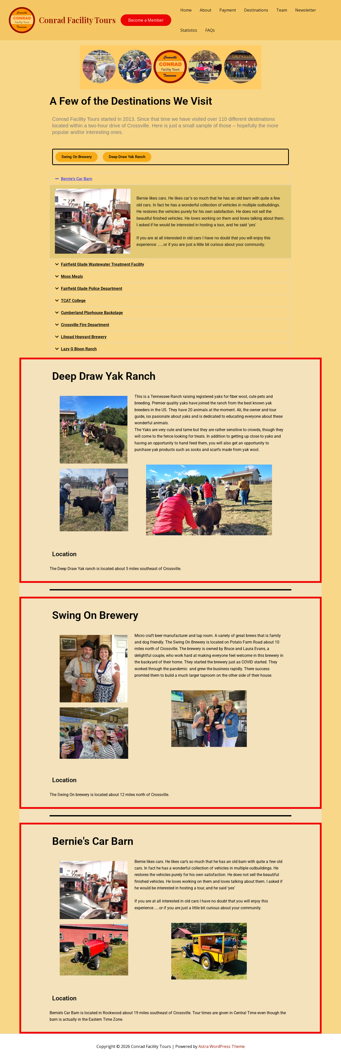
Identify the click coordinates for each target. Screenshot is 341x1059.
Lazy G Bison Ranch (79, 349)
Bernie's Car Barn (76, 178)
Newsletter (305, 10)
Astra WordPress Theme (221, 1046)
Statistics (188, 30)
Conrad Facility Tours (77, 20)
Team (281, 10)
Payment (227, 10)
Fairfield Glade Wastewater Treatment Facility (102, 264)
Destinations (256, 10)
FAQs (210, 30)
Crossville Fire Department (85, 324)
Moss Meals (72, 276)
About (205, 10)
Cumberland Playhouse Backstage (92, 312)
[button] (170, 179)
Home (186, 10)
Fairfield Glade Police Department (91, 288)
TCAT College (73, 300)
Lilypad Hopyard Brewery (84, 336)
